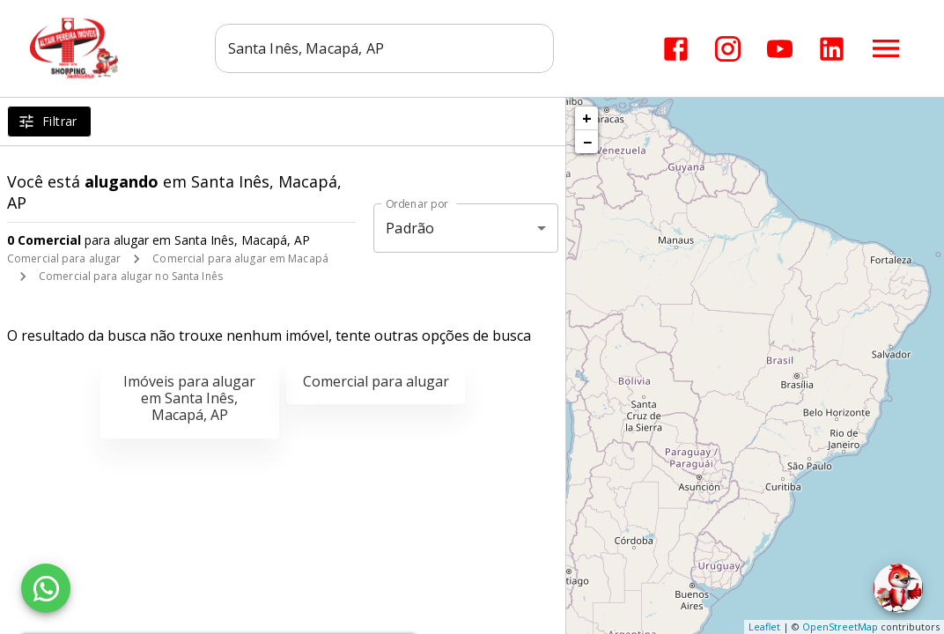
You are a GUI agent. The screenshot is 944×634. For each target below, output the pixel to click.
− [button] (587, 141)
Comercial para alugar (64, 258)
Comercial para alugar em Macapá (240, 258)
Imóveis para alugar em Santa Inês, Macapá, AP (189, 398)
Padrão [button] (410, 228)
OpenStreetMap (840, 626)
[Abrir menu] (886, 48)
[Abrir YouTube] (779, 48)
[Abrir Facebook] (675, 48)
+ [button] (587, 118)
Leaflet (764, 626)
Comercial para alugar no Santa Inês (131, 276)
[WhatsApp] (45, 588)
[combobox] (384, 48)
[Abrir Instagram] (727, 48)
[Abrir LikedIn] (831, 48)
